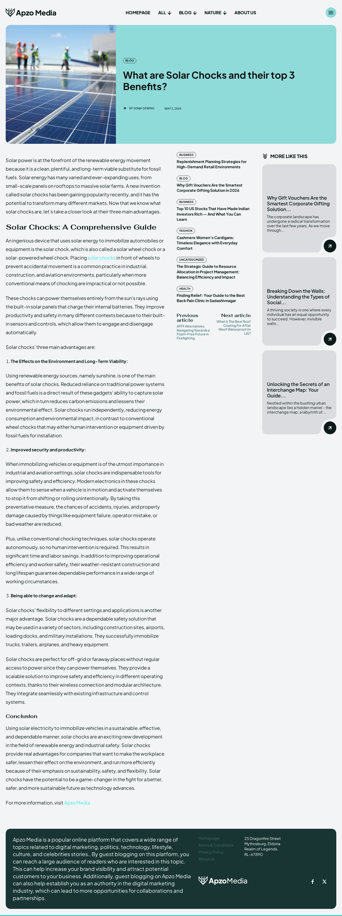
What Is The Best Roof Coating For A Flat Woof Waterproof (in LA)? (234, 327)
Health (184, 288)
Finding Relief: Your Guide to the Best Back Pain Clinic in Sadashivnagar (211, 298)
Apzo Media (77, 802)
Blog (129, 60)
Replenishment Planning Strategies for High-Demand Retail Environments (212, 164)
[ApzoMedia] (228, 880)
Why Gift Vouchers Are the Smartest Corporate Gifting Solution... (298, 203)
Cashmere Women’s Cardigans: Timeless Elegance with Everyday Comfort (207, 243)
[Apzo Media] (31, 12)
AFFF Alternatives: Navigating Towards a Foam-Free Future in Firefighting (193, 332)
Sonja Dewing (143, 108)
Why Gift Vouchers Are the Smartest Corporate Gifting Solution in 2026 (209, 188)
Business (186, 155)
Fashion (185, 230)
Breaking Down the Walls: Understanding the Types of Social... (298, 296)
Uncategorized (191, 259)
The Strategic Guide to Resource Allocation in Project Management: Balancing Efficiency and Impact (208, 272)
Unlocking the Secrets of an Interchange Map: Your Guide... (298, 389)
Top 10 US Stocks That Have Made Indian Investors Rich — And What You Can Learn (213, 214)
